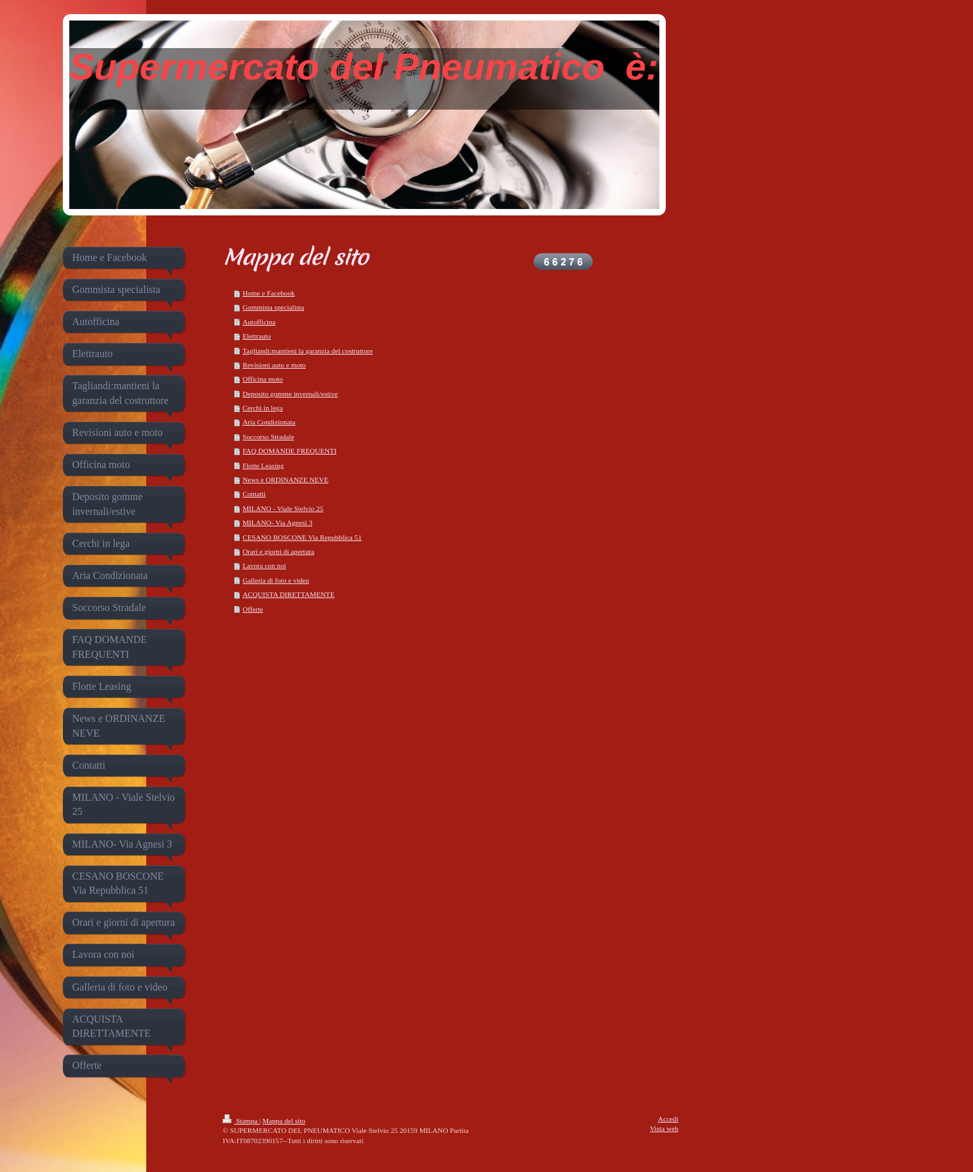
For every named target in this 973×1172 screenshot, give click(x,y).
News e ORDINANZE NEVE (285, 479)
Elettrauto (256, 336)
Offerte (252, 609)
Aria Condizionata (268, 422)
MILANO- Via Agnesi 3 (277, 522)
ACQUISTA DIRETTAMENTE (288, 594)
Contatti (254, 494)
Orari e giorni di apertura (278, 551)
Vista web (664, 1128)
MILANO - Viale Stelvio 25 (282, 508)
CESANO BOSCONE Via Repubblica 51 (302, 537)
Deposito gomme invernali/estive (290, 394)
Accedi (668, 1119)
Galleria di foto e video (275, 580)
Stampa (241, 1121)
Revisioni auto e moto (274, 365)
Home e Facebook (268, 293)
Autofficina (258, 322)
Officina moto (262, 379)
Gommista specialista (273, 307)
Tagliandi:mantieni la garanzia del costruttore (307, 351)
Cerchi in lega (262, 408)
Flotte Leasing (262, 465)
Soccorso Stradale (268, 436)
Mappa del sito (283, 1121)
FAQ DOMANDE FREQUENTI (289, 451)
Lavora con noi (264, 565)
